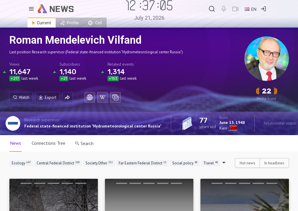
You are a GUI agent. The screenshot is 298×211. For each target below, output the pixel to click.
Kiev (223, 128)
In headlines (274, 163)
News (15, 143)
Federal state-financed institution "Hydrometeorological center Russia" (92, 126)
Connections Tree (48, 143)
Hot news (247, 163)
